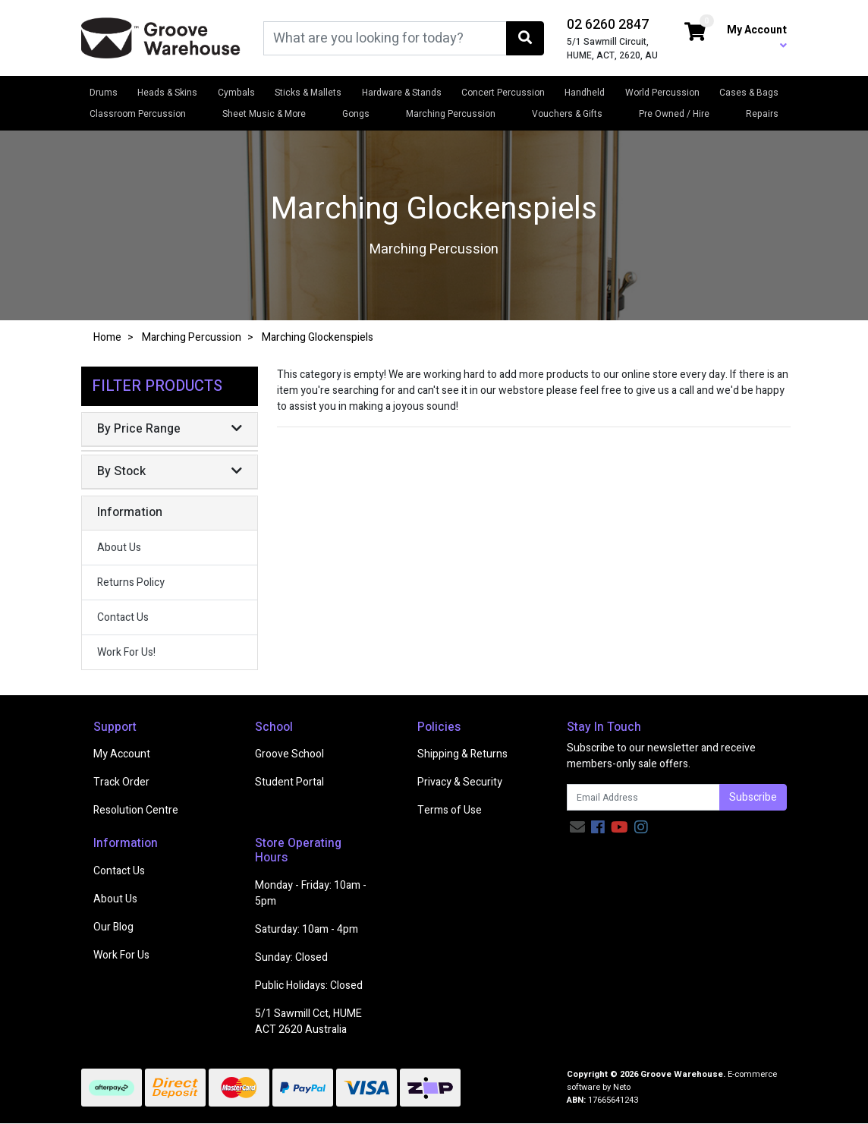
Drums (104, 92)
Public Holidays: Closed (309, 985)
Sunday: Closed (291, 957)
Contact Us (123, 617)
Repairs (762, 114)
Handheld (585, 92)
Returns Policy (131, 582)
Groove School (289, 754)
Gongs (356, 114)
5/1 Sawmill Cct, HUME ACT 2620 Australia (308, 1021)
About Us (119, 548)
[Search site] (525, 38)
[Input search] (385, 38)
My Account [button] (757, 36)
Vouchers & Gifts (567, 114)
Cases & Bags (748, 92)
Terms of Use (449, 810)
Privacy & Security (459, 782)
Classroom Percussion (138, 114)
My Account (121, 754)
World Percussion (662, 92)
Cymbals (236, 92)
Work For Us (121, 955)
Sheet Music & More (264, 114)
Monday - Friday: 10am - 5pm (310, 893)
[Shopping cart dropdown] (695, 33)
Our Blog (113, 927)
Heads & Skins (167, 92)
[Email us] (577, 828)
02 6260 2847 (608, 24)
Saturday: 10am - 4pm (306, 929)
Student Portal (289, 782)
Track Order (121, 782)
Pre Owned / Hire (674, 114)
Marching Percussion (450, 114)
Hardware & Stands (402, 92)
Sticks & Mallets (308, 92)
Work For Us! (126, 652)
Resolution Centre (135, 810)
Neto (622, 1087)
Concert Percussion (503, 92)
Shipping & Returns (462, 754)
